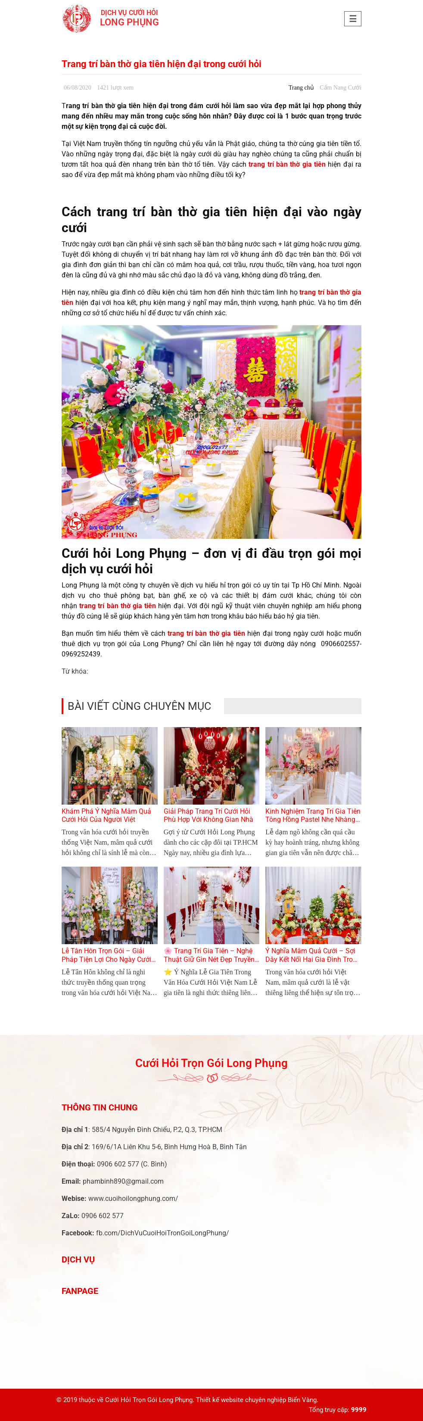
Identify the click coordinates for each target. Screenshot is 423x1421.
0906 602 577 (118, 1164)
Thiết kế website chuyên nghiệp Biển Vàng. (257, 1400)
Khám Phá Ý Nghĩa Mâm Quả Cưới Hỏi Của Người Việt (106, 815)
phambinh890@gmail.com (123, 1181)
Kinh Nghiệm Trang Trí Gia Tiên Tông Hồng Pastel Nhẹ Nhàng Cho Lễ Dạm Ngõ (313, 819)
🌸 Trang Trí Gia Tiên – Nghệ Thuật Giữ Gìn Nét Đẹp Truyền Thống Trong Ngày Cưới (209, 959)
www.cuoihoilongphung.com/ (133, 1198)
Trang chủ (301, 87)
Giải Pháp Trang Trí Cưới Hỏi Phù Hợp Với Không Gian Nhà (208, 815)
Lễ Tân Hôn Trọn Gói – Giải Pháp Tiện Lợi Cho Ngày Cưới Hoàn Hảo (106, 959)
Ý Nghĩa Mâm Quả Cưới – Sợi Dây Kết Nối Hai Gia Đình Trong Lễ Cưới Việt (313, 959)
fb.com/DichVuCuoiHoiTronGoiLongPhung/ (162, 1233)
